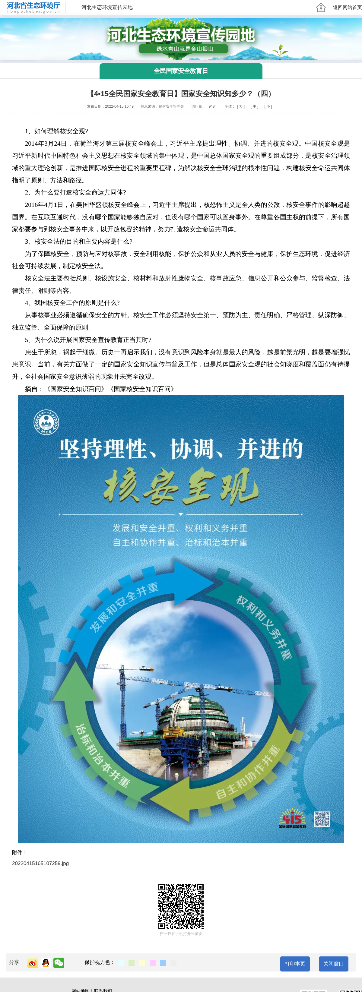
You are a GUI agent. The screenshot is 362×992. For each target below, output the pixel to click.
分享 (14, 962)
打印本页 (295, 964)
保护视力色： (99, 962)
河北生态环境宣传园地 (107, 7)
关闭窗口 (333, 964)
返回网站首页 (347, 7)
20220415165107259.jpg (40, 863)
